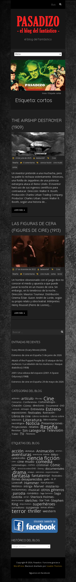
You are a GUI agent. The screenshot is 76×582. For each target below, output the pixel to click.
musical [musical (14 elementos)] (33, 490)
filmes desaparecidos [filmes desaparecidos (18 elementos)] (27, 479)
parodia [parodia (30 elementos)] (19, 493)
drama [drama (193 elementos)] (19, 472)
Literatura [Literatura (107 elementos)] (32, 419)
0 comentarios (29, 162)
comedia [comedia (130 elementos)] (44, 461)
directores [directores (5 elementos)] (38, 405)
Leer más (19, 210)
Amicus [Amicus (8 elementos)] (29, 451)
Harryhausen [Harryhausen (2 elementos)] (47, 482)
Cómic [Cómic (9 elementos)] (27, 405)
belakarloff (40, 158)
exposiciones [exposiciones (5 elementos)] (19, 412)
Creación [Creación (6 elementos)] (17, 405)
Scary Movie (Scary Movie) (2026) (29, 349)
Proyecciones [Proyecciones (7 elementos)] (19, 427)
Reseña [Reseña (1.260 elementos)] (49, 426)
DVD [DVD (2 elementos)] (62, 405)
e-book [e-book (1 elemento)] (16, 409)
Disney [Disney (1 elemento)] (41, 468)
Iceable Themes (54, 566)
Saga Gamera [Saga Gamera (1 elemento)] (46, 493)
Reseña (15, 162)
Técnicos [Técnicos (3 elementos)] (30, 433)
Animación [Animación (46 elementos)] (45, 450)
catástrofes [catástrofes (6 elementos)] (18, 458)
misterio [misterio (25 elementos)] (52, 486)
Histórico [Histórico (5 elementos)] (17, 486)
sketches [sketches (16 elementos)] (31, 500)
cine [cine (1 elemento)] (14, 461)
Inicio (44, 93)
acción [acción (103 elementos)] (18, 451)
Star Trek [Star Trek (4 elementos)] (44, 500)
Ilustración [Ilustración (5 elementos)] (49, 412)
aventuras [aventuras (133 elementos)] (21, 454)
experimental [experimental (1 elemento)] (52, 472)
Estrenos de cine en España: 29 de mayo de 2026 (38, 381)
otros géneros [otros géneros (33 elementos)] (52, 489)
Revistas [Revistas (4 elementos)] (16, 430)
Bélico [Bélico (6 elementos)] (54, 454)
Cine (54, 158)
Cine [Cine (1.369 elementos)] (48, 398)
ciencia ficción (46, 162)
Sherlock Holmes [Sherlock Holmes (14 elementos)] (42, 497)
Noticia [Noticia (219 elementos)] (33, 423)
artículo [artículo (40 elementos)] (27, 398)
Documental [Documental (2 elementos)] (52, 405)
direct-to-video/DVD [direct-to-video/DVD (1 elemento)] (27, 468)
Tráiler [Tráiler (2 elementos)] (15, 433)
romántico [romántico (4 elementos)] (33, 493)
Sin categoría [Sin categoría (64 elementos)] (34, 430)
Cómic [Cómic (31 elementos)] (55, 465)
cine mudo (57, 162)
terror (60, 274)
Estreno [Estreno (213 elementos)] (53, 409)
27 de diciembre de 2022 (25, 269)
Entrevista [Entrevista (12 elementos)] (37, 409)
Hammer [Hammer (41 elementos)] (31, 482)
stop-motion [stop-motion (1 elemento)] (25, 504)
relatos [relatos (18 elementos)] (34, 427)
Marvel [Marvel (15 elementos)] (39, 486)
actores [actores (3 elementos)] (16, 398)
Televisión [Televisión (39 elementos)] (55, 430)
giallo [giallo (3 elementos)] (46, 479)
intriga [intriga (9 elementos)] (28, 486)
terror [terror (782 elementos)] (19, 511)
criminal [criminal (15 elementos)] (43, 465)
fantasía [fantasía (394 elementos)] (21, 475)
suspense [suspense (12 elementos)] (32, 507)
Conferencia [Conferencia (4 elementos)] (30, 402)
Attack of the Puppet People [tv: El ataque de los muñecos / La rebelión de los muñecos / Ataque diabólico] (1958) (37, 364)
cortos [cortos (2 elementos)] (31, 464)
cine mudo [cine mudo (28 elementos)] (25, 461)
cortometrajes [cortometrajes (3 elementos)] (19, 465)
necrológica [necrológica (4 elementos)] (18, 423)
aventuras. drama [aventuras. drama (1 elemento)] (41, 454)
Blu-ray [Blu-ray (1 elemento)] (38, 398)
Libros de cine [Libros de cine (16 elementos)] (21, 416)
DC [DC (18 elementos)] (14, 468)
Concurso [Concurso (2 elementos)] (16, 402)
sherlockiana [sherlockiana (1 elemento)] (17, 500)
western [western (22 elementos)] (49, 511)
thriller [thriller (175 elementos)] (34, 511)
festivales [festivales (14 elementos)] (34, 413)
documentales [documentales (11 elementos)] (54, 469)
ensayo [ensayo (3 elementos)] (25, 409)
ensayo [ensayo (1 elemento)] (31, 472)
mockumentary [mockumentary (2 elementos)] (19, 489)
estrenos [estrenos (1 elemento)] (40, 472)
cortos (14, 167)
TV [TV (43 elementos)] (22, 433)
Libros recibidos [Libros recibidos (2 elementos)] (40, 416)
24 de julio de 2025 (23, 158)
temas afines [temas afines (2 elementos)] (47, 507)
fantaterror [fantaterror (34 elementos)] (40, 475)
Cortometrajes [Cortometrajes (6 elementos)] (46, 402)
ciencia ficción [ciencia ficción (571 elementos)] (43, 458)
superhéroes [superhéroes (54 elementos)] (44, 503)
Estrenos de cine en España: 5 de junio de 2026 (37, 355)
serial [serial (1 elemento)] (26, 497)
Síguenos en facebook (39, 573)
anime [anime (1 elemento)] (59, 451)
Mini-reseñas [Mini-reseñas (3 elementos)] (50, 419)
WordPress (19, 566)
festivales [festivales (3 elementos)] (57, 475)
